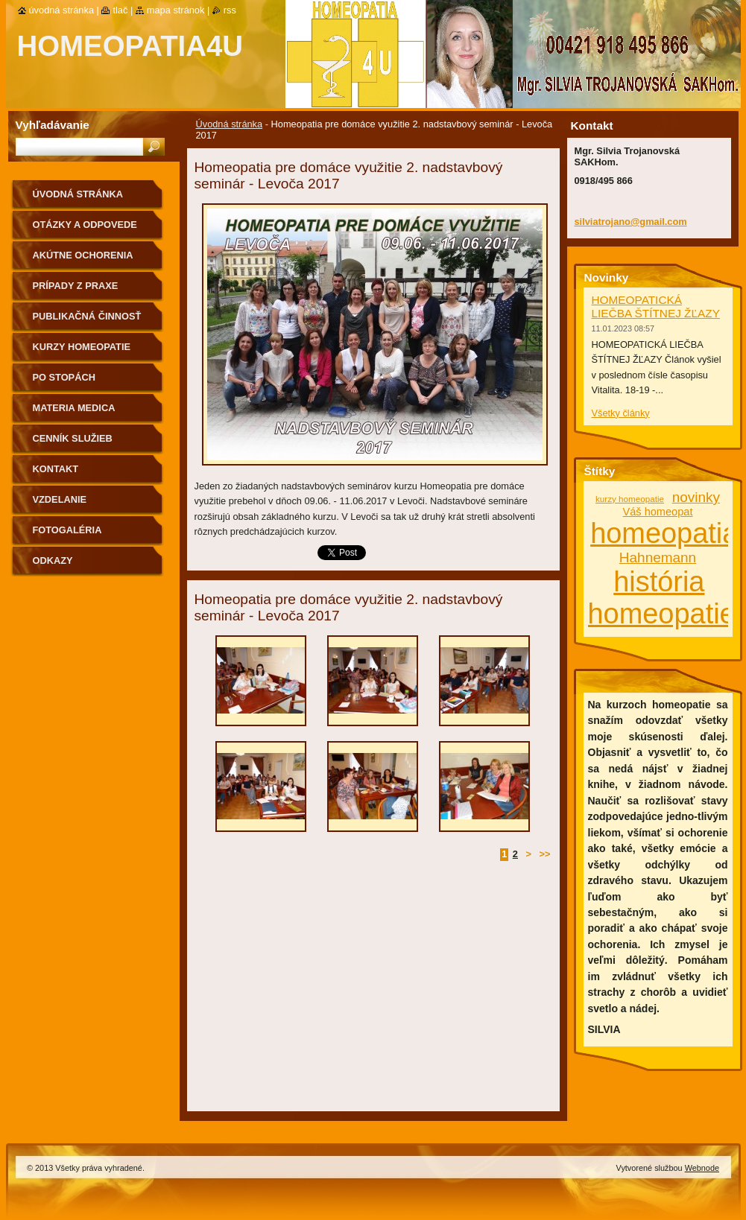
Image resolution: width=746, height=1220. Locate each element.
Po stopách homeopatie (64, 382)
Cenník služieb (73, 438)
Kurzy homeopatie (82, 346)
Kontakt (56, 468)
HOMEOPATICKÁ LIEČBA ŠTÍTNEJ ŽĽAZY (656, 306)
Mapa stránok (176, 10)
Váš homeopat (657, 512)
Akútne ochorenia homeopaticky (83, 260)
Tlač (120, 10)
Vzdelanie (60, 499)
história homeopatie (662, 597)
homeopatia (664, 533)
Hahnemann (657, 557)
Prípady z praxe (75, 285)
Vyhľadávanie (52, 124)
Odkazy (53, 560)
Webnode (702, 1167)
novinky (696, 497)
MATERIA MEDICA (74, 407)
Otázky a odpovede (85, 224)
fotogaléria (67, 530)
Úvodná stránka (229, 124)
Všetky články (621, 413)
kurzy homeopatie (629, 498)
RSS (230, 10)
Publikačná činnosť (87, 316)
